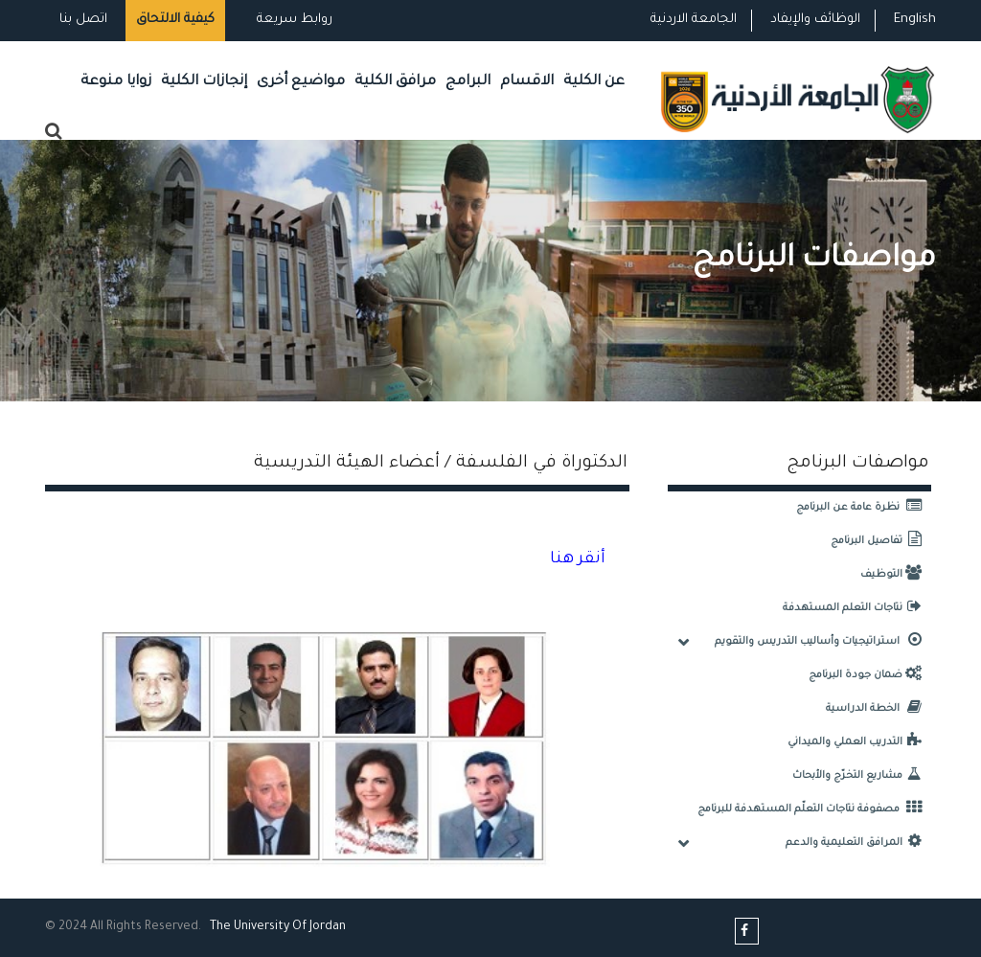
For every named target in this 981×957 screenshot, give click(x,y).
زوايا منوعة (115, 82)
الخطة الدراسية (878, 709)
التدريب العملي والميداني (859, 742)
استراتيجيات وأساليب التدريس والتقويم (823, 642)
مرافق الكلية (395, 82)
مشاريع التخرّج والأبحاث (861, 776)
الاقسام (527, 82)
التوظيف (895, 575)
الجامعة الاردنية (693, 19)
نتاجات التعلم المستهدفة (857, 608)
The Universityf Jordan (278, 927)
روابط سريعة (292, 19)
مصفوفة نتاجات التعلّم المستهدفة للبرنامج (814, 809)
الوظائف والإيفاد (815, 19)
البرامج (467, 82)
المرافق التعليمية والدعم (858, 843)
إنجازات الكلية (204, 82)
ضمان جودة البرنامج (870, 675)
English (915, 19)
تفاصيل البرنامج (881, 541)
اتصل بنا (83, 19)
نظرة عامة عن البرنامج (863, 507)
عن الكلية (594, 82)
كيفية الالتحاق (175, 19)
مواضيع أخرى (301, 82)
